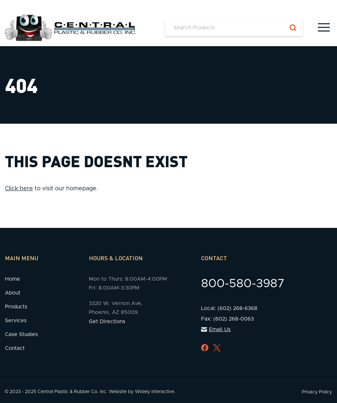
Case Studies (21, 334)
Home (12, 279)
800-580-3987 (243, 284)
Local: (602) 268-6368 (229, 308)
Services (16, 320)
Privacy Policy (317, 392)
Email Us (216, 329)
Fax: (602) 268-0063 (227, 319)
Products (16, 306)
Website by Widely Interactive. (142, 391)
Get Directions (107, 321)
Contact (15, 348)
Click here (19, 189)
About (12, 292)
